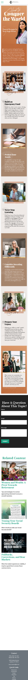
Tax (14, 676)
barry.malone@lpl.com (14, 664)
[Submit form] (5, 441)
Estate (14, 673)
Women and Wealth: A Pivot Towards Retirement (13, 485)
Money (14, 677)
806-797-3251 (15, 656)
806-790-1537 (15, 657)
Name (3, 409)
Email (2, 418)
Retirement (14, 670)
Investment (14, 671)
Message (4, 427)
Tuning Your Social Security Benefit (12, 522)
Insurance (14, 674)
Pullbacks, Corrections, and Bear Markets (13, 557)
